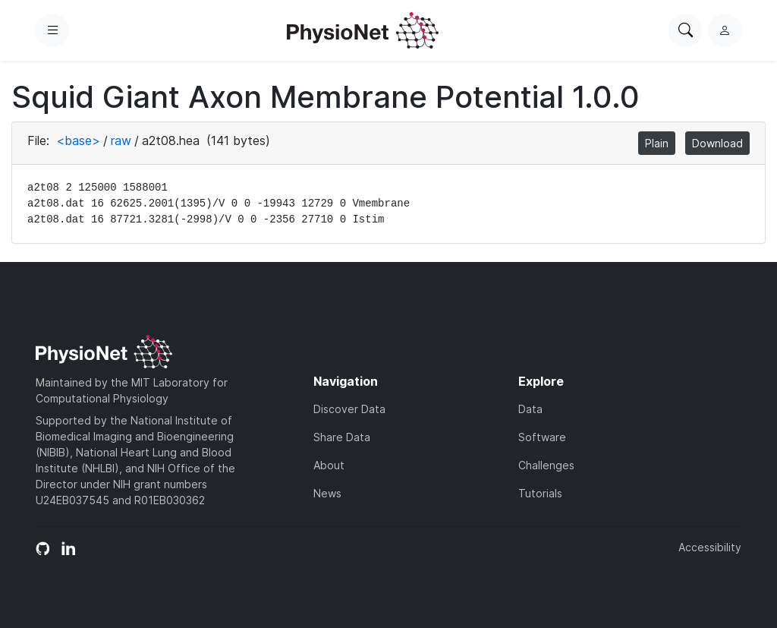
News (327, 493)
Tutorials (540, 493)
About (328, 465)
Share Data (341, 437)
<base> (78, 140)
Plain (656, 143)
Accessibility (709, 547)
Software (542, 437)
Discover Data (349, 408)
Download (717, 143)
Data (530, 408)
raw (121, 140)
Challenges (546, 465)
